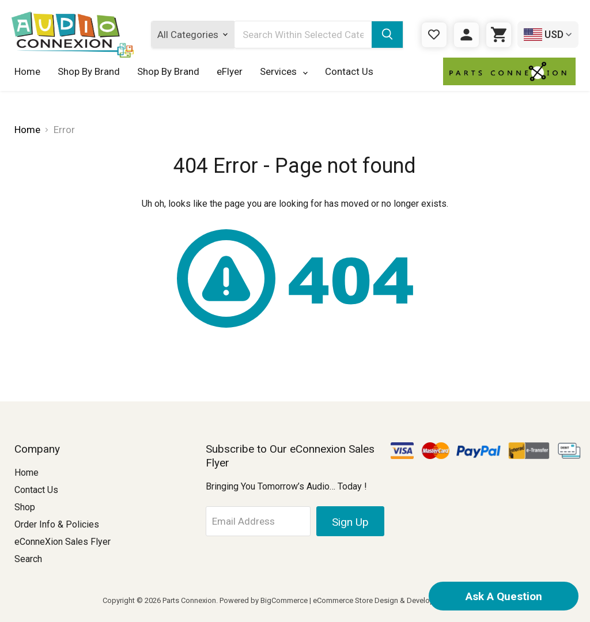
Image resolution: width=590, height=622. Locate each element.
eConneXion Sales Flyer (62, 541)
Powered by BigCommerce (264, 600)
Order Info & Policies (56, 524)
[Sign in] (466, 35)
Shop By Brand (89, 71)
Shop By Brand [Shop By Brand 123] (168, 71)
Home (27, 71)
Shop (24, 507)
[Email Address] (258, 521)
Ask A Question (504, 596)
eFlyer (230, 71)
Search (28, 558)
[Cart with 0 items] (499, 35)
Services (284, 71)
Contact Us (349, 71)
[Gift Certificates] (434, 35)
